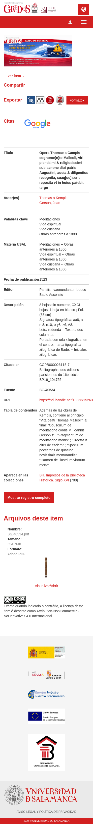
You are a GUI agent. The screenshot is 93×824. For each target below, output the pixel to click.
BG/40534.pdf (18, 534)
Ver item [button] (15, 76)
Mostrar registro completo (28, 498)
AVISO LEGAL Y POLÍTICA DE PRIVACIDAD (46, 812)
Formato (77, 100)
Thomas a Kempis (53, 198)
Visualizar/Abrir (46, 586)
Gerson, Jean (49, 203)
